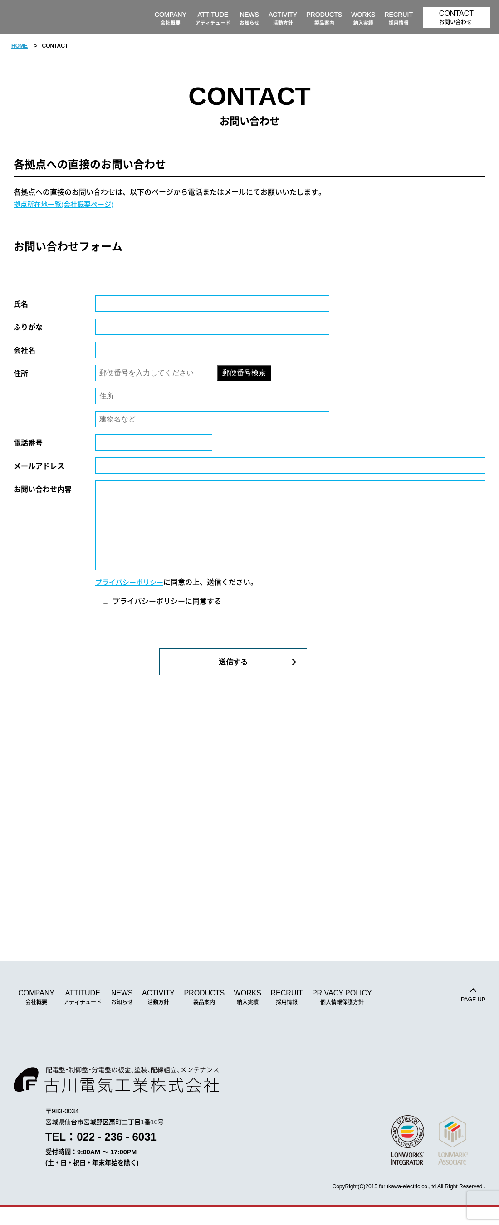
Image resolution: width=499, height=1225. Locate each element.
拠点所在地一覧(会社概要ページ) (67, 204)
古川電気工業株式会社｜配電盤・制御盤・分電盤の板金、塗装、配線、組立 (61, 17)
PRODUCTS (204, 1015)
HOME (19, 46)
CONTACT (456, 18)
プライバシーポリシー (131, 600)
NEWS (122, 1015)
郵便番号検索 (244, 373)
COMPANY (36, 1015)
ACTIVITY (158, 1015)
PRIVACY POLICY (342, 1015)
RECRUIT (286, 1015)
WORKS (247, 1015)
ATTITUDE (83, 1015)
